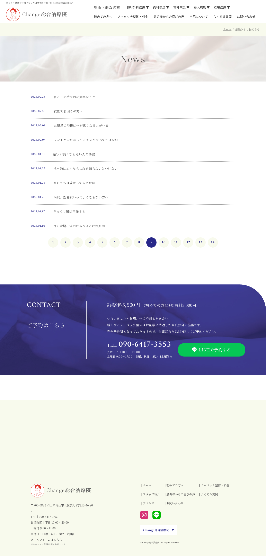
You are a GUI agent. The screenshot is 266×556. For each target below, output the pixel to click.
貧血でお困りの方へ (68, 111)
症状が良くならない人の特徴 (74, 154)
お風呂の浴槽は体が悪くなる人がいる (81, 125)
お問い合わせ (246, 16)
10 (164, 242)
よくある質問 (222, 16)
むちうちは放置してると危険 (74, 183)
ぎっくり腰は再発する (69, 211)
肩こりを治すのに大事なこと (75, 97)
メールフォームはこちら (46, 540)
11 (176, 242)
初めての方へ (103, 16)
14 (213, 242)
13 (200, 242)
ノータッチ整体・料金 (132, 16)
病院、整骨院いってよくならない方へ (81, 197)
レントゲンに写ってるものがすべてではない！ (88, 140)
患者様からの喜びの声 (168, 16)
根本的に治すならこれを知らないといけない (85, 168)
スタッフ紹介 (151, 494)
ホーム (227, 29)
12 (188, 242)
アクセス (148, 503)
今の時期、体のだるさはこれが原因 (79, 226)
